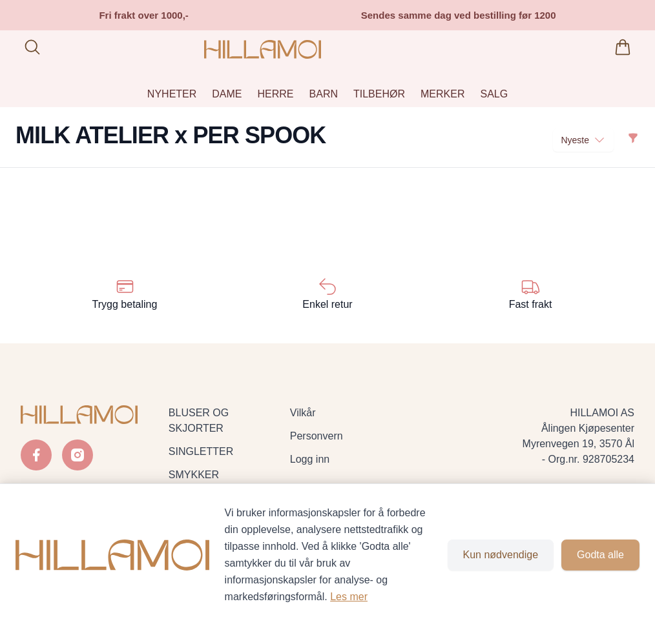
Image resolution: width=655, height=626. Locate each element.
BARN (323, 93)
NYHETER (171, 93)
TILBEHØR (379, 93)
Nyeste (583, 140)
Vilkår (303, 412)
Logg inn (309, 459)
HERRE (276, 93)
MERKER (442, 93)
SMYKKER (194, 474)
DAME (227, 93)
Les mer (349, 596)
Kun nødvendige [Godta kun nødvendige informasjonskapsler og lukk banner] (501, 554)
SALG (494, 93)
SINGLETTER (201, 451)
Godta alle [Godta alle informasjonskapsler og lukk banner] (600, 554)
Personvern (316, 435)
